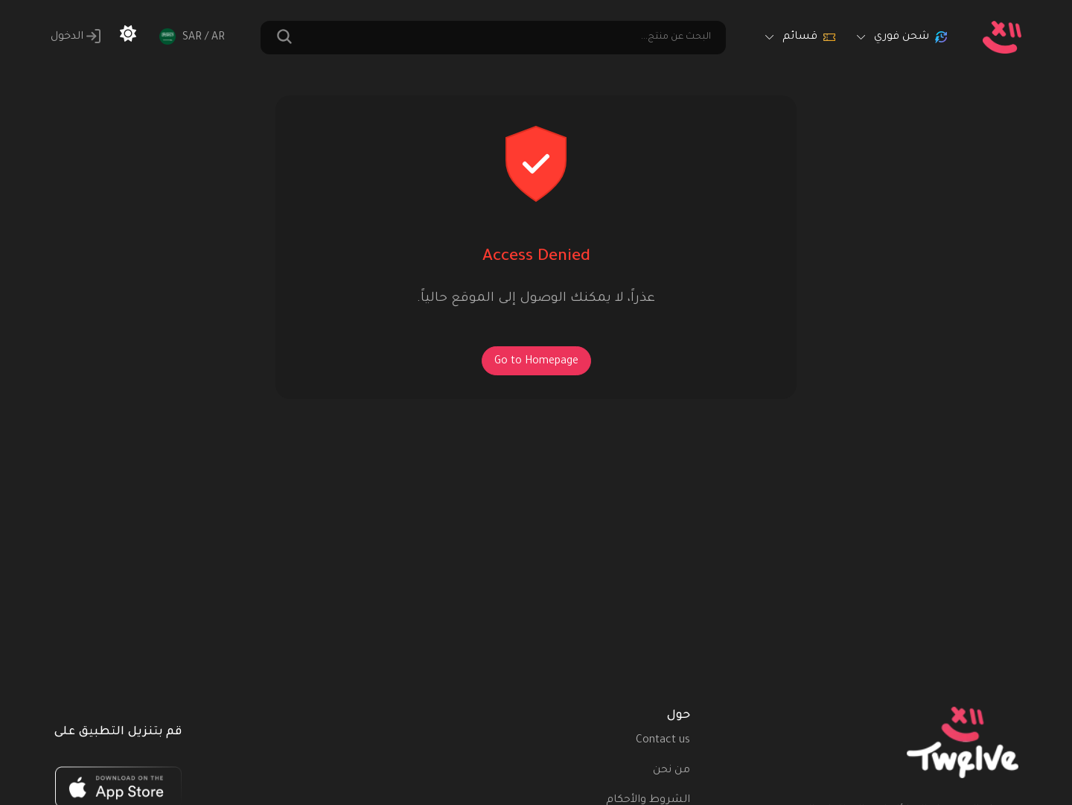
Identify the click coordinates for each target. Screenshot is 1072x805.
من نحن (671, 771)
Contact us (663, 741)
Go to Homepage (536, 362)
